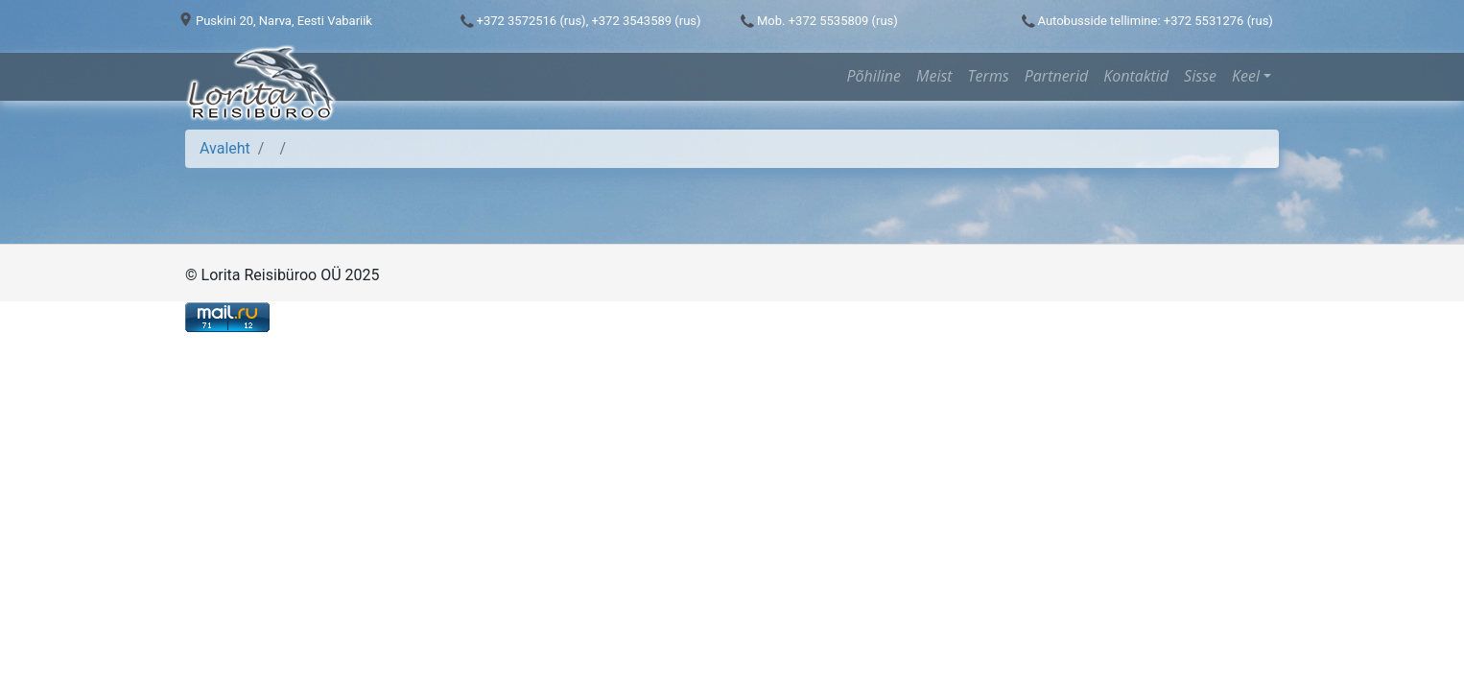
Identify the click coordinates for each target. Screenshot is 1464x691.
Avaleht (225, 148)
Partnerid (1056, 75)
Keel (1246, 75)
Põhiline (873, 75)
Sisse (1200, 75)
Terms (988, 75)
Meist (934, 75)
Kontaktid (1136, 75)
